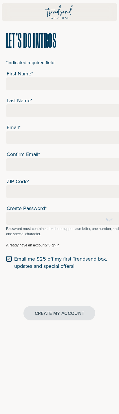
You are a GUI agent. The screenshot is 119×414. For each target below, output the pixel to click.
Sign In (53, 245)
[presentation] (50, 287)
